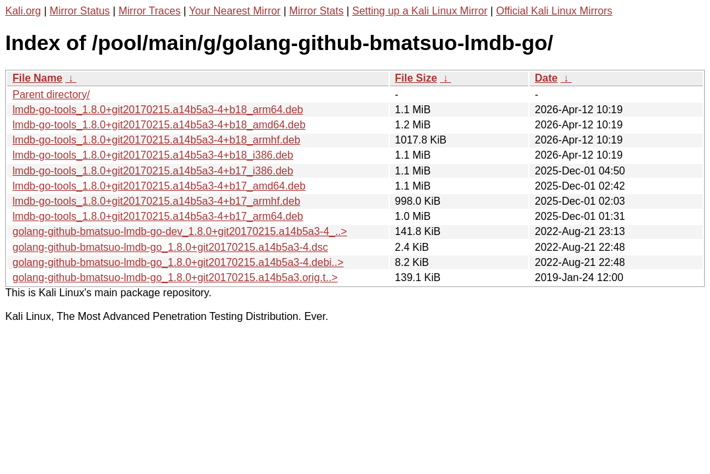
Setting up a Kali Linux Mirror (419, 10)
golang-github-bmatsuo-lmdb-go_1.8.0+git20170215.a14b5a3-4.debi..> (178, 262)
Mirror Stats (316, 10)
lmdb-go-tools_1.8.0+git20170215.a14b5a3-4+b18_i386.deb (153, 155)
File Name (38, 78)
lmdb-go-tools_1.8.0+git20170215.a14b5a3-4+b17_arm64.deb (158, 216)
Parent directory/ (51, 94)
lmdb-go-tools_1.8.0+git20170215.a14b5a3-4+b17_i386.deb (153, 170)
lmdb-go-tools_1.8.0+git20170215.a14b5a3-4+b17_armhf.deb (156, 201)
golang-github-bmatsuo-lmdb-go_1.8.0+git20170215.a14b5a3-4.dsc (170, 247)
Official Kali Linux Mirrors (554, 10)
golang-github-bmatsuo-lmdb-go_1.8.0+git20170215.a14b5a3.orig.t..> (175, 277)
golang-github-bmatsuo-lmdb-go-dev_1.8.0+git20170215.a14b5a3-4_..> (180, 231)
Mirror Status (79, 10)
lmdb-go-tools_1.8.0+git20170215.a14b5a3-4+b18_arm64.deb (158, 109)
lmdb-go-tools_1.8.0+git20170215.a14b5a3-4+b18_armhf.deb (156, 139)
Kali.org (23, 10)
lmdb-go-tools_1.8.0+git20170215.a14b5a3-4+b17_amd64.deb (159, 186)
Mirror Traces (149, 10)
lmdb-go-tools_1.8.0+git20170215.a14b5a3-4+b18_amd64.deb (159, 124)
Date (546, 78)
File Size (416, 78)
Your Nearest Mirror (235, 10)
